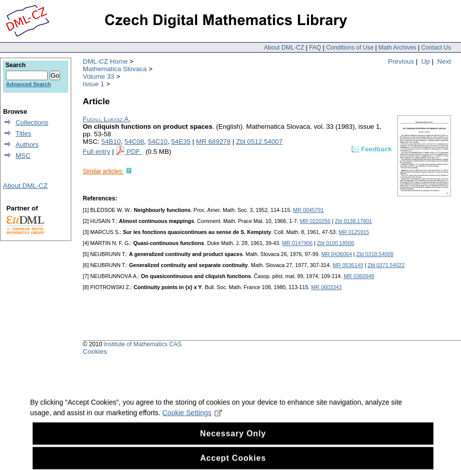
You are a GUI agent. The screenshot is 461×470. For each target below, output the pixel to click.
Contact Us (436, 47)
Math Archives (397, 47)
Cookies (95, 351)
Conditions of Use (350, 47)
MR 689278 (213, 141)
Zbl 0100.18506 (335, 243)
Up (425, 61)
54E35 (181, 141)
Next (444, 61)
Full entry (96, 151)
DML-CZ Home (105, 61)
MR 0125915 (354, 232)
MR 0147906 (297, 243)
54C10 (158, 141)
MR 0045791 (308, 210)
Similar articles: (103, 171)
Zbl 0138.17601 (353, 221)
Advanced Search (28, 84)
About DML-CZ (284, 47)
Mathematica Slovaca (114, 69)
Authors (27, 144)
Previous (401, 61)
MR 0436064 (337, 254)
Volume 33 (98, 76)
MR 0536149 (348, 265)
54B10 (111, 141)
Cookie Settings (192, 420)
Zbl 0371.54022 (386, 265)
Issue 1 (93, 84)
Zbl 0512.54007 (259, 141)
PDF (133, 151)
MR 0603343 (326, 287)
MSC (23, 155)
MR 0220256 (315, 221)
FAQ (315, 47)
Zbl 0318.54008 (374, 254)
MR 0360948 (359, 276)
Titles (23, 133)
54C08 (134, 141)
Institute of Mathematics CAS (143, 344)
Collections (32, 122)
